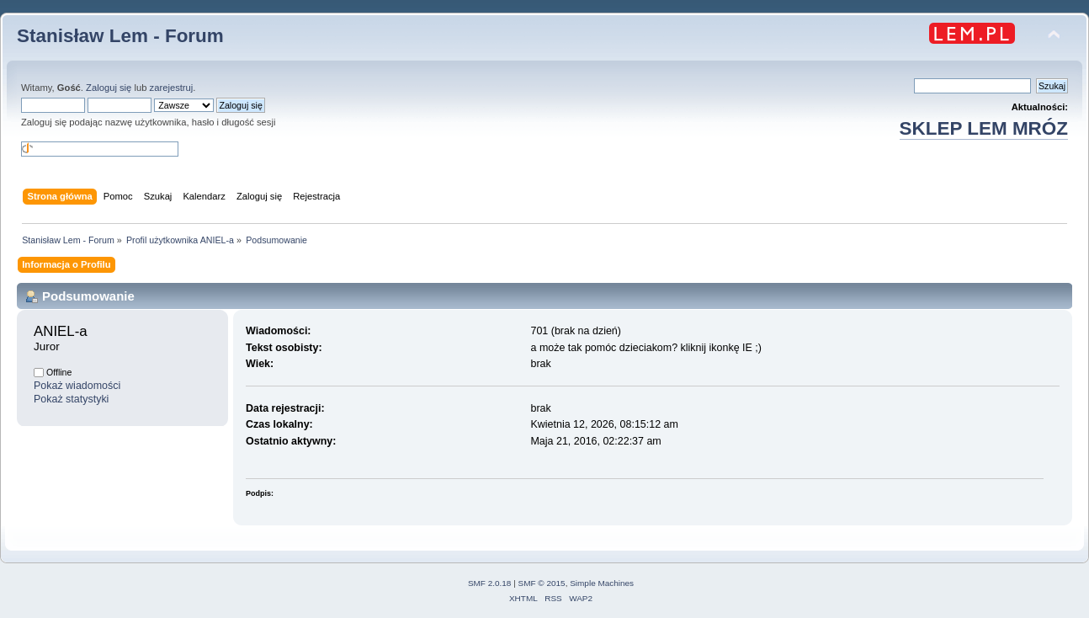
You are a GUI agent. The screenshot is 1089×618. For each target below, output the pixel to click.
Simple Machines (602, 583)
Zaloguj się (108, 88)
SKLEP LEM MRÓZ (984, 128)
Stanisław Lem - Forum (120, 35)
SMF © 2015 (542, 583)
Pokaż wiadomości (77, 386)
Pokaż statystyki (71, 399)
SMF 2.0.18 (490, 583)
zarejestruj (172, 88)
